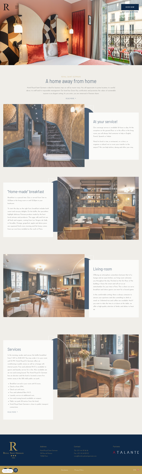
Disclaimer (64, 470)
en (134, 470)
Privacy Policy (79, 470)
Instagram (15, 470)
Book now (130, 7)
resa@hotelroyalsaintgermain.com (85, 456)
